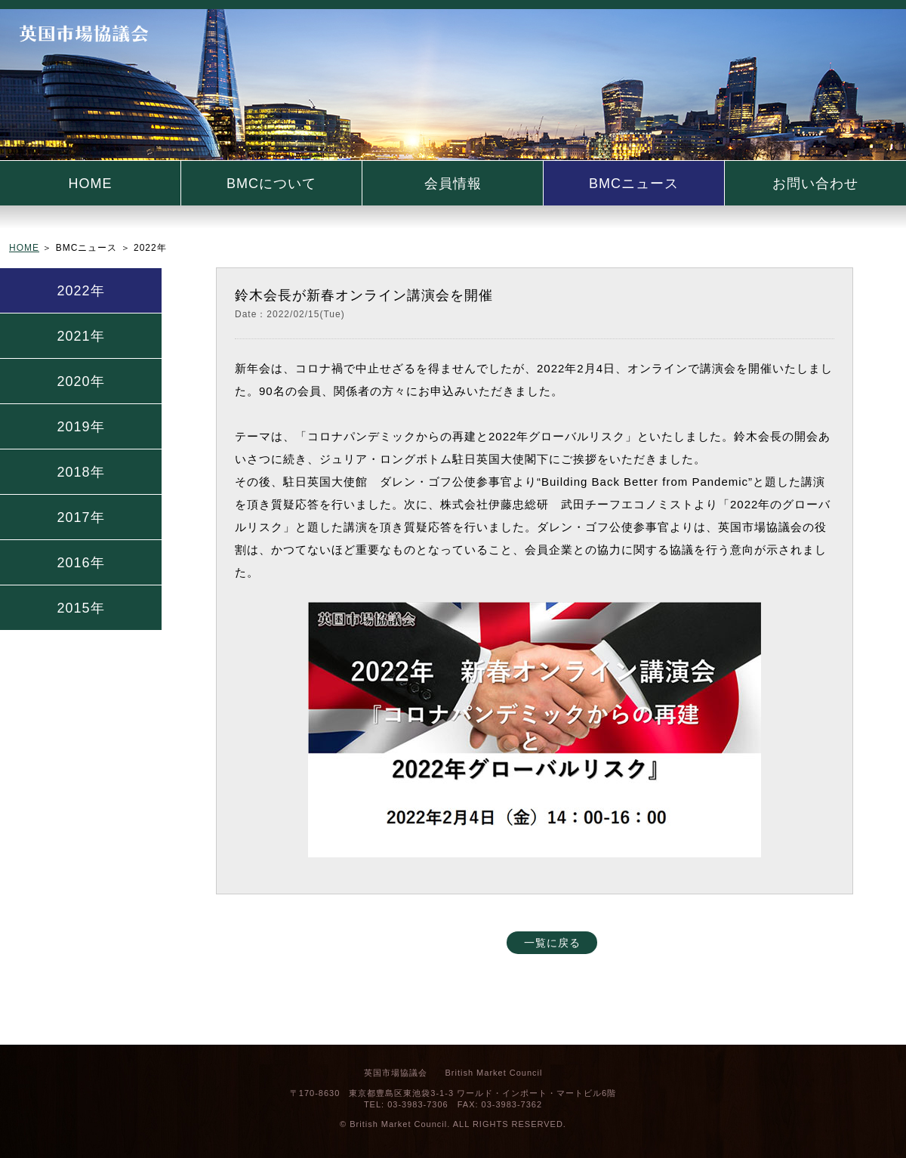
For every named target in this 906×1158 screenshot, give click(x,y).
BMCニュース (634, 183)
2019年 (80, 426)
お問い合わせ (815, 183)
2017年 (80, 517)
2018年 (80, 472)
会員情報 (453, 183)
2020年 (80, 381)
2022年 (80, 290)
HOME (90, 183)
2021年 (80, 336)
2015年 (80, 608)
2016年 (80, 562)
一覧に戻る (552, 943)
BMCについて (271, 183)
